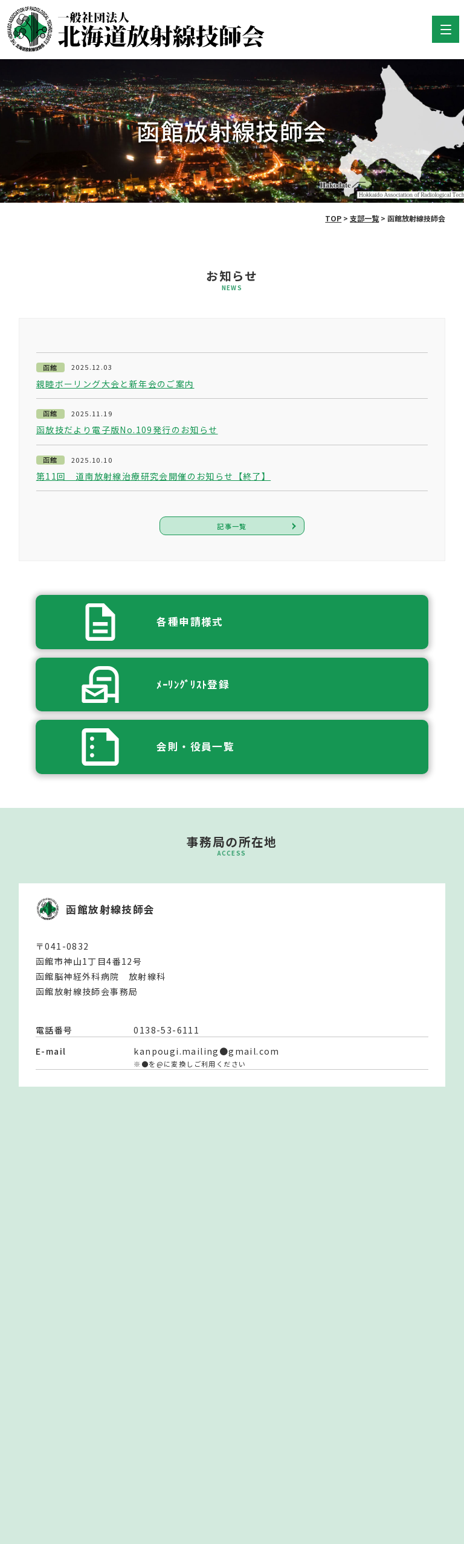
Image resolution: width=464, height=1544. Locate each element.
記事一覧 (232, 526)
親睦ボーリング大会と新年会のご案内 (115, 384)
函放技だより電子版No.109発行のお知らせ (127, 430)
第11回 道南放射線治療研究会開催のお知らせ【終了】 (153, 476)
